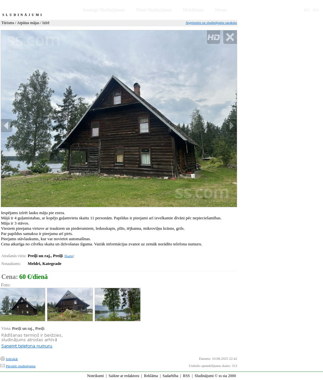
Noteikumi (95, 375)
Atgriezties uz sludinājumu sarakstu (211, 22)
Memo (221, 9)
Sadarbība (170, 375)
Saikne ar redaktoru (124, 375)
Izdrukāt (12, 359)
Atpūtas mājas (28, 23)
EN (316, 9)
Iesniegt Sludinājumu (104, 9)
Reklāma (151, 375)
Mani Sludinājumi (153, 9)
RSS (186, 375)
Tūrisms (7, 23)
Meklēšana (193, 9)
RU (307, 9)
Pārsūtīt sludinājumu (21, 366)
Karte (69, 256)
